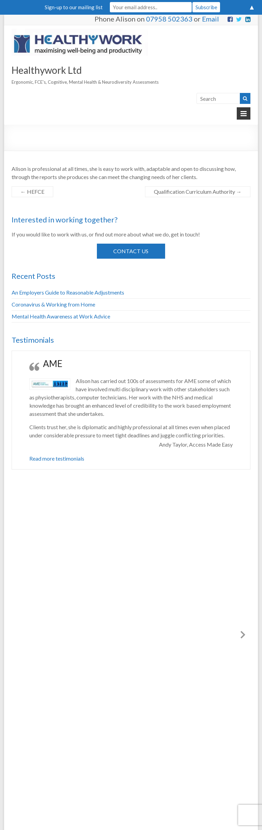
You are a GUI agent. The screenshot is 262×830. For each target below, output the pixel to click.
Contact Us (130, 251)
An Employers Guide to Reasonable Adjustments (68, 292)
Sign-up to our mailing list (74, 7)
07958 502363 (169, 19)
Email (210, 19)
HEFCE (32, 191)
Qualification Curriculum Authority (198, 191)
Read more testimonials (56, 458)
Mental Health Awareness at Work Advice (61, 316)
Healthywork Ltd (47, 70)
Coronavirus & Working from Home (53, 304)
